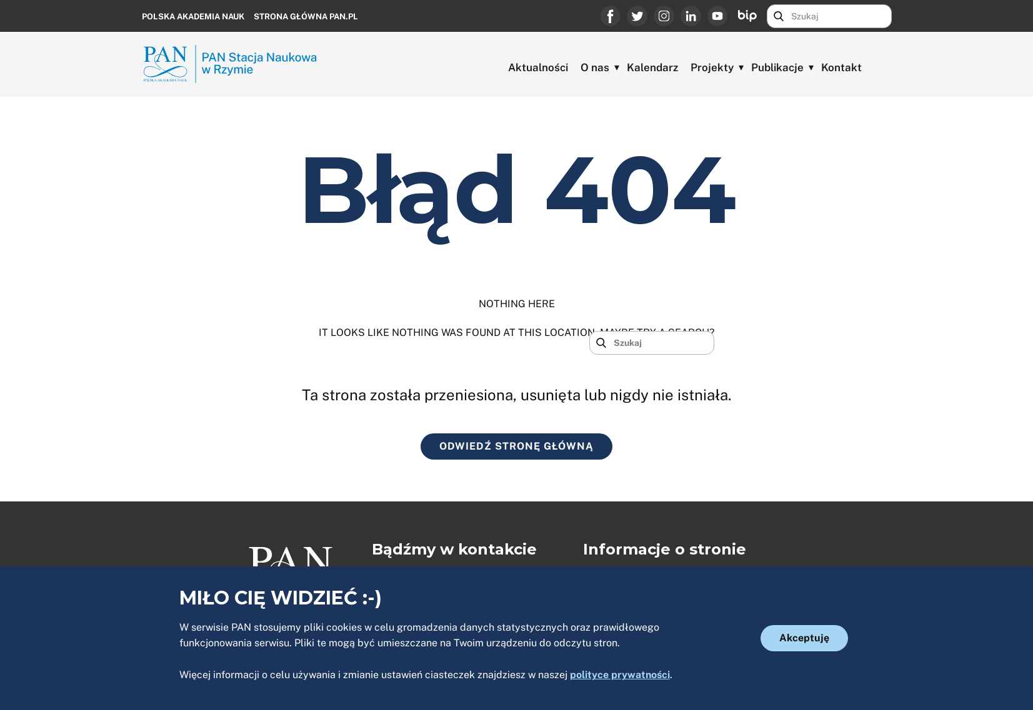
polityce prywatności (620, 675)
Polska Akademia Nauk (193, 16)
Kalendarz (652, 67)
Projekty (712, 67)
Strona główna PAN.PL (306, 16)
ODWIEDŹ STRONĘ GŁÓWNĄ (516, 446)
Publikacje (777, 67)
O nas (595, 67)
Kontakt (841, 67)
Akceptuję (804, 638)
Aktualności (538, 67)
